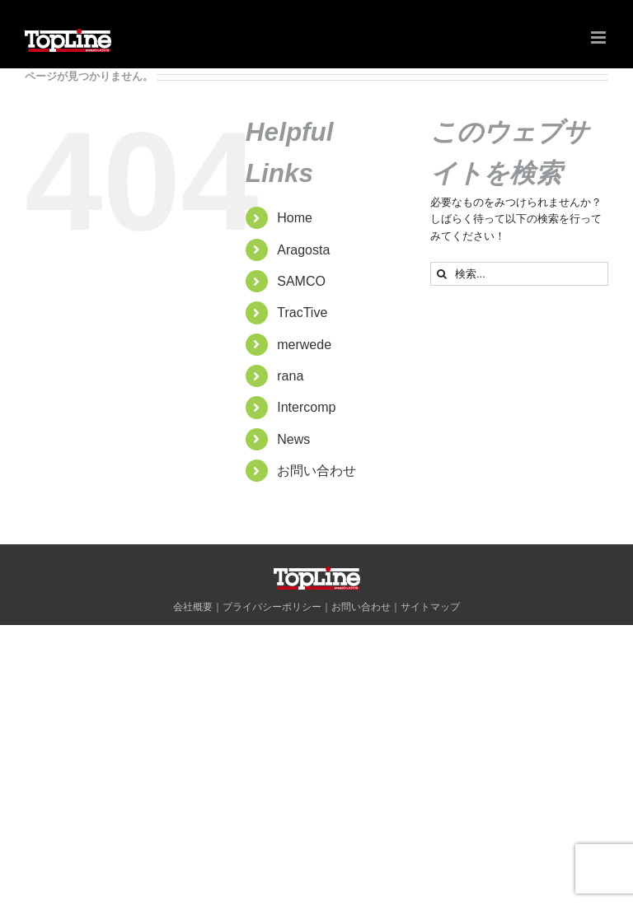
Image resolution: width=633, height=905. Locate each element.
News (293, 439)
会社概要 (193, 607)
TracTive (302, 313)
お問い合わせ (316, 471)
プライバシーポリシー (272, 607)
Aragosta (303, 250)
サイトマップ (430, 607)
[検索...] (519, 274)
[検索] (442, 274)
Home (294, 218)
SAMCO (301, 281)
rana (290, 376)
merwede (304, 345)
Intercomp (306, 407)
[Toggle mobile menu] (599, 37)
